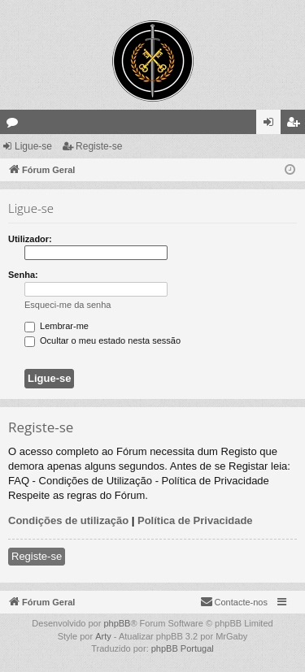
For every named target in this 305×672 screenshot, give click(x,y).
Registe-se (99, 146)
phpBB (116, 623)
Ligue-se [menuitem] (272, 125)
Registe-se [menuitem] (296, 125)
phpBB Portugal (182, 648)
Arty (103, 636)
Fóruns (15, 125)
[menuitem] (234, 602)
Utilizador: (30, 239)
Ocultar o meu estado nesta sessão (102, 340)
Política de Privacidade (195, 520)
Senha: (23, 275)
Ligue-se (33, 146)
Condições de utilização (68, 520)
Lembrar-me (56, 326)
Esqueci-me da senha (67, 305)
